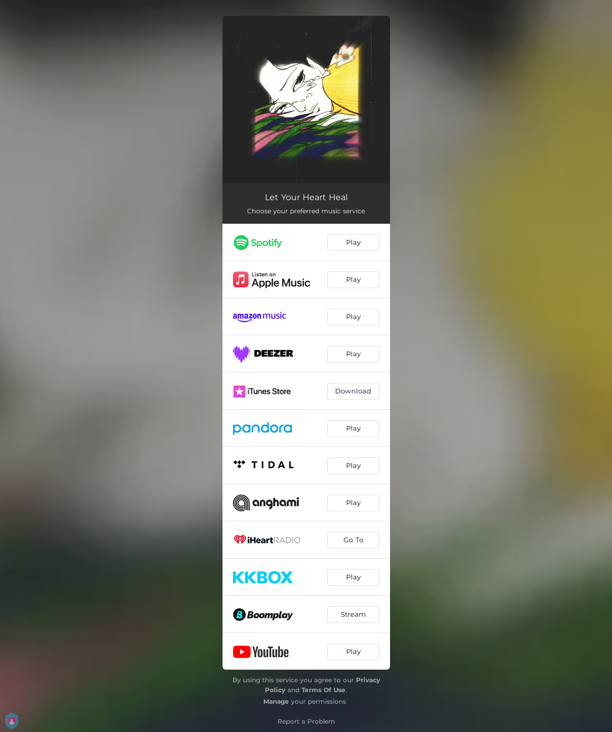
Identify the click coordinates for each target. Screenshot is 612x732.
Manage (276, 701)
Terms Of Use (324, 690)
